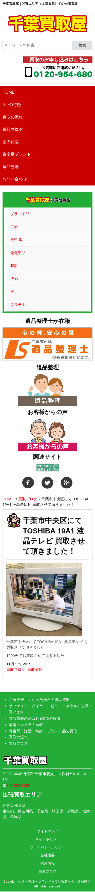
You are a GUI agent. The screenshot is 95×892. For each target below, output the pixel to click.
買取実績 (35, 669)
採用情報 (48, 863)
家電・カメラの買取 (26, 724)
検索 (82, 45)
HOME (8, 92)
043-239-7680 (18, 785)
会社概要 (48, 855)
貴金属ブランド (17, 154)
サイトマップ (47, 831)
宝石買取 (11, 142)
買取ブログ (13, 129)
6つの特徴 (12, 104)
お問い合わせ (15, 179)
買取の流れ (13, 117)
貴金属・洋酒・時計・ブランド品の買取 (43, 731)
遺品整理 (11, 166)
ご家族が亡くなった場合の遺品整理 (39, 699)
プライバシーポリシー (47, 847)
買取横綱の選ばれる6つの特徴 (34, 718)
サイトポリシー (47, 839)
